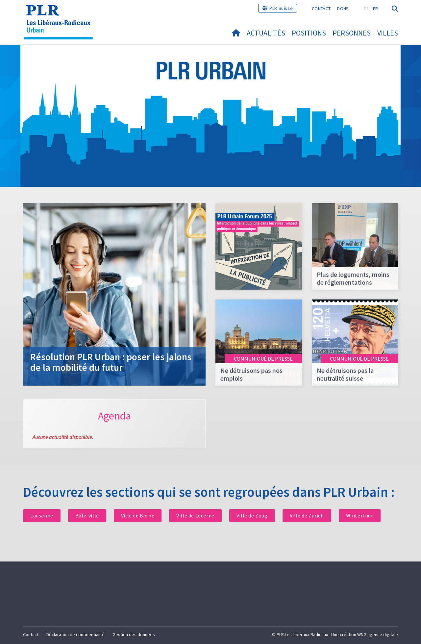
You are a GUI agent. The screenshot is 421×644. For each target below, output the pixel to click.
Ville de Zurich (307, 515)
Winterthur (359, 515)
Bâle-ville (87, 515)
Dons (343, 9)
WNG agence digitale (377, 634)
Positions (309, 32)
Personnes (352, 32)
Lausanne (41, 515)
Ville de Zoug (252, 515)
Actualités (266, 32)
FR (375, 9)
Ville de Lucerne (195, 515)
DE (366, 9)
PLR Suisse (281, 8)
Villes (387, 32)
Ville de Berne (137, 515)
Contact (321, 9)
